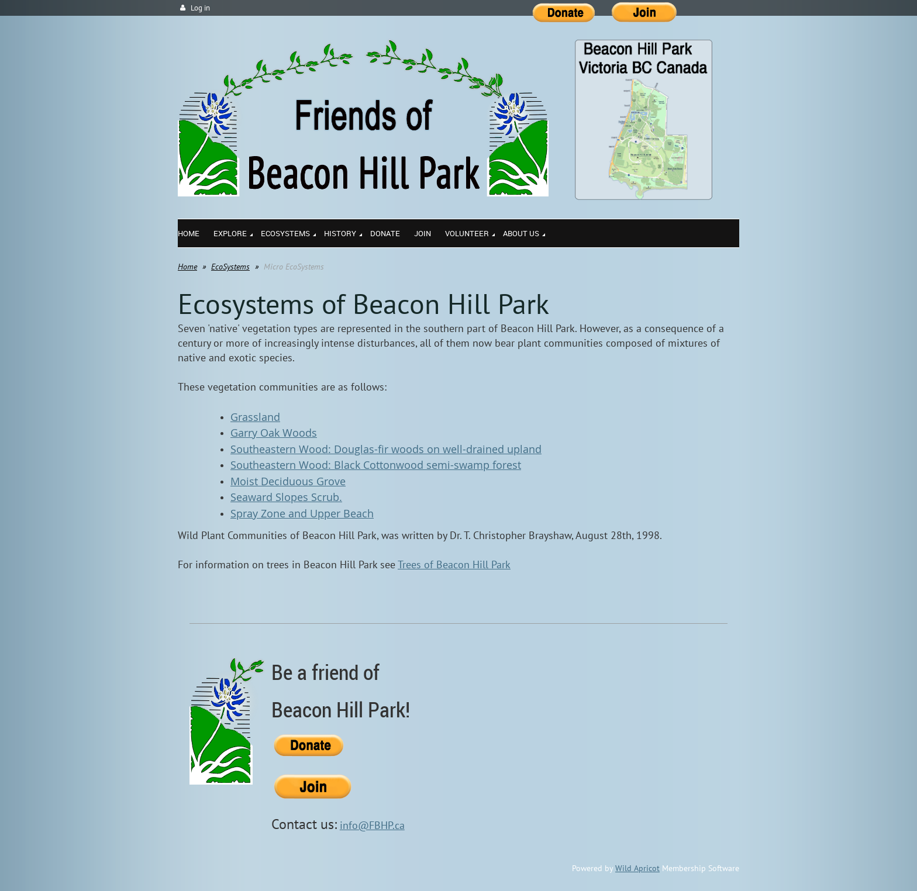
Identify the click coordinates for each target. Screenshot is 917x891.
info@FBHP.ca (372, 825)
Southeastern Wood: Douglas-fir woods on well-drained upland (386, 449)
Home (187, 266)
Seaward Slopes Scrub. (286, 497)
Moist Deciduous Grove (288, 481)
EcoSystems (230, 266)
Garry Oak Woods (273, 433)
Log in (200, 8)
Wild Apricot (637, 868)
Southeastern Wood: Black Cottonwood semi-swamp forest (375, 465)
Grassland (255, 417)
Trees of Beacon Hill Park (454, 564)
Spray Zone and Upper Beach (302, 513)
